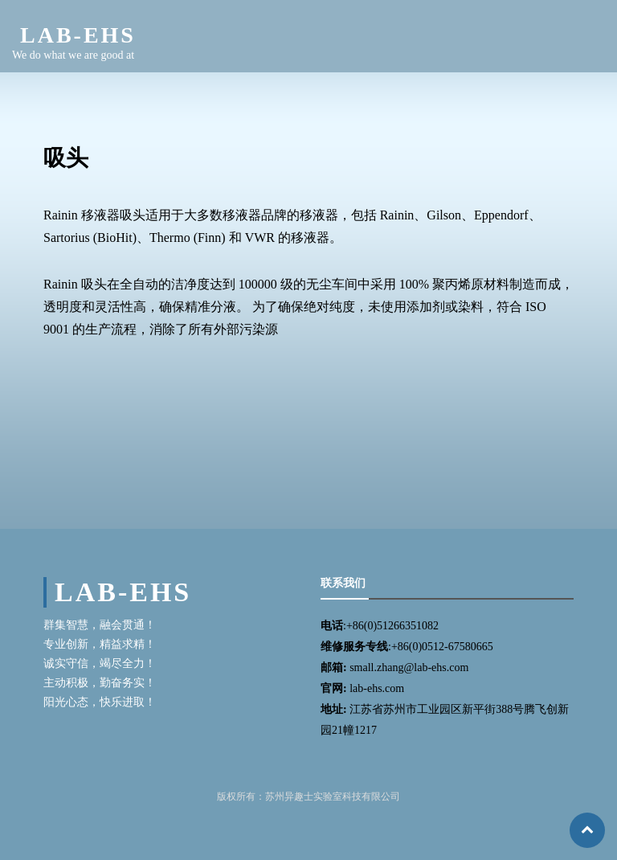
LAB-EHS (78, 35)
